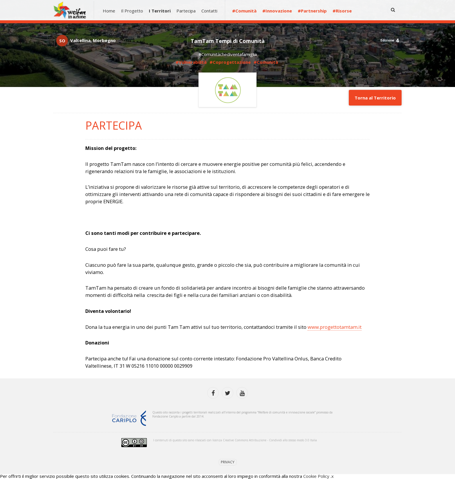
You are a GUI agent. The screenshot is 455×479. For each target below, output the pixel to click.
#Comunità (244, 11)
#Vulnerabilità (192, 62)
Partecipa (186, 11)
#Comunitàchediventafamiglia (227, 54)
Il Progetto (132, 11)
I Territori (160, 11)
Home (109, 11)
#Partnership (312, 11)
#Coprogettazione (230, 62)
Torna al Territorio (375, 98)
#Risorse (342, 11)
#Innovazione (277, 11)
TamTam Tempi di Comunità (228, 40)
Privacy (227, 462)
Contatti (209, 11)
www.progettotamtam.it (335, 327)
